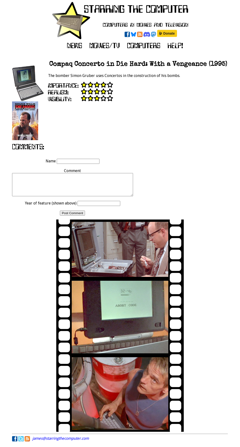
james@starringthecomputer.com (60, 442)
